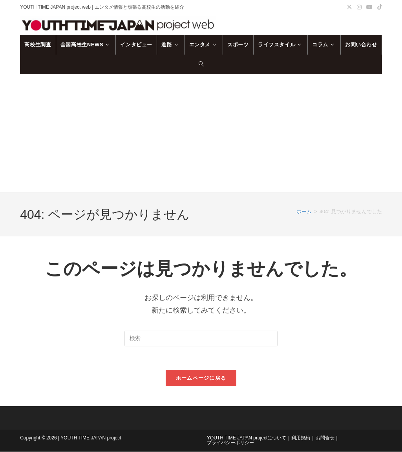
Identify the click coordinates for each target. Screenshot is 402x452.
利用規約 (300, 438)
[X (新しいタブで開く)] (349, 7)
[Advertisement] (201, 133)
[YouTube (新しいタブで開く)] (369, 7)
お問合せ (325, 438)
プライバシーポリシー (230, 443)
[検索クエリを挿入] (201, 338)
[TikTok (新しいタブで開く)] (378, 7)
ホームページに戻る (201, 378)
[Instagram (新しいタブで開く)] (359, 7)
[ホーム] (304, 211)
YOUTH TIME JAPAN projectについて (246, 438)
